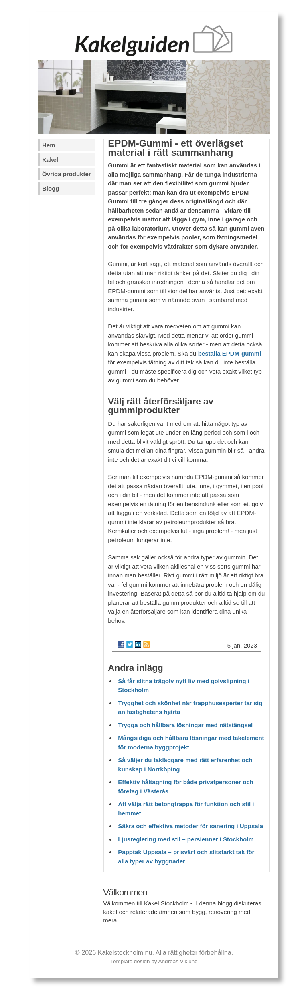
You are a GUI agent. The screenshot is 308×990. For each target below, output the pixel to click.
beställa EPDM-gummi (229, 353)
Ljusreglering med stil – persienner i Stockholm (185, 839)
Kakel (50, 159)
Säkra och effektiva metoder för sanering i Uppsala (190, 826)
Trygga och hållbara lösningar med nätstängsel (185, 725)
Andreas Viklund (178, 961)
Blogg (50, 188)
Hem (48, 145)
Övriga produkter (66, 174)
